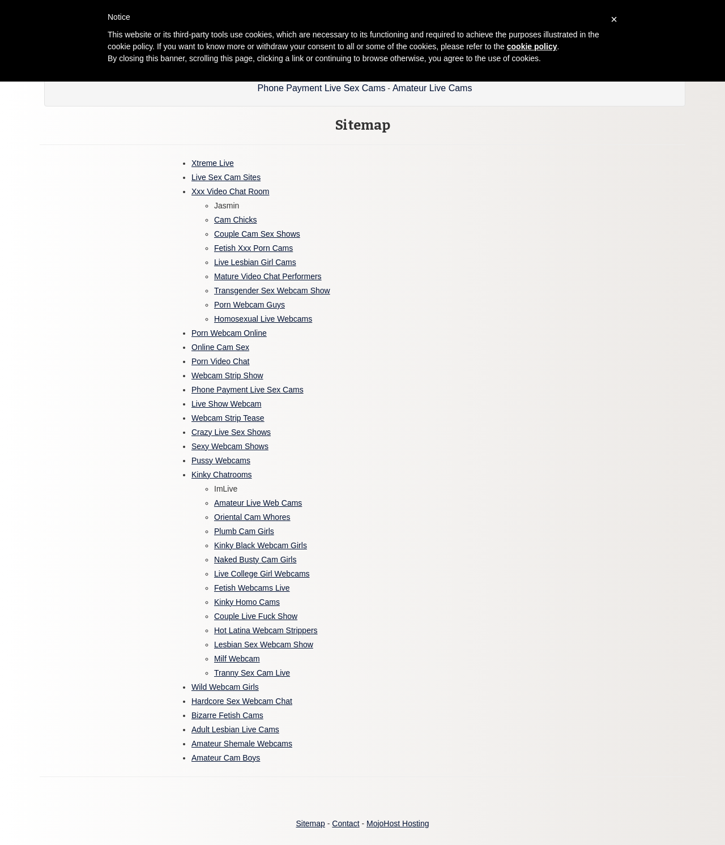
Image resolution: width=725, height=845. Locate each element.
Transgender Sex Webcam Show (272, 290)
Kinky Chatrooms (221, 474)
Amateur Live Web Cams (258, 502)
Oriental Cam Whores (252, 517)
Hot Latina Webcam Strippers (266, 630)
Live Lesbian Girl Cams (255, 262)
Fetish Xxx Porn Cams (253, 248)
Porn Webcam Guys (249, 304)
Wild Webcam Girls (225, 687)
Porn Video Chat (220, 361)
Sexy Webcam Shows (229, 446)
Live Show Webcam (226, 403)
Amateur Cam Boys (225, 757)
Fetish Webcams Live (252, 587)
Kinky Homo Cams (247, 602)
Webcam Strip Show (227, 375)
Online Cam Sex (220, 347)
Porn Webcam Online (229, 333)
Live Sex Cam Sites (226, 177)
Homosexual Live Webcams (263, 318)
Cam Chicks (235, 219)
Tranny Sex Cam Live (252, 672)
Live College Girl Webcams (262, 573)
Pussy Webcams (220, 460)
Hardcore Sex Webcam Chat (241, 701)
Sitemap (310, 823)
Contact (345, 823)
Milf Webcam (237, 658)
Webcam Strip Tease (228, 417)
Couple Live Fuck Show (255, 616)
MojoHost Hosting (397, 823)
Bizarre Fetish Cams (227, 715)
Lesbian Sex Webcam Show (263, 644)
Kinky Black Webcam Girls (260, 545)
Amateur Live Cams (432, 88)
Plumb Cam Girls (244, 531)
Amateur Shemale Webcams (241, 743)
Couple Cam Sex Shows (257, 233)
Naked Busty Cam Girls (255, 559)
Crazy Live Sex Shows (231, 432)
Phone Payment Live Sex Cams (322, 88)
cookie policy (532, 46)
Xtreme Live (212, 163)
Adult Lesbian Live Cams (235, 729)
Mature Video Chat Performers (268, 276)
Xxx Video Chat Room (230, 191)
